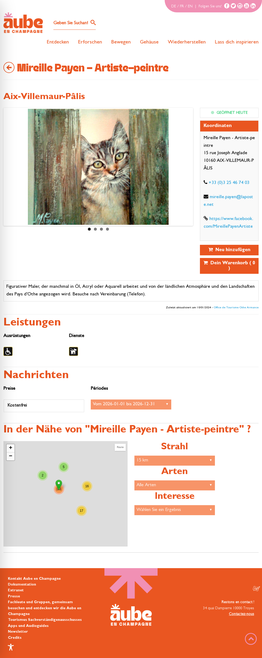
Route (120, 447)
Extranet (16, 590)
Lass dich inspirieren (237, 42)
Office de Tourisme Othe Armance (236, 307)
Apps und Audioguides (28, 626)
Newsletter (18, 632)
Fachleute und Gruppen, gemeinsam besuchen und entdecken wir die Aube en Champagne (44, 608)
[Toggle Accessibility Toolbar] (11, 647)
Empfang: (131, 404)
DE (173, 6)
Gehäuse (149, 42)
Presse (14, 596)
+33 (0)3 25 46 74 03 (229, 183)
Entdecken (58, 42)
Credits (15, 638)
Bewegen (121, 42)
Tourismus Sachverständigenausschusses (45, 620)
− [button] (10, 456)
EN (190, 6)
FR (182, 6)
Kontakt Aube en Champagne (34, 579)
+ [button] (10, 448)
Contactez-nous (241, 614)
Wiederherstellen (187, 42)
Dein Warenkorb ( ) (229, 265)
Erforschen (90, 42)
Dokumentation (22, 585)
